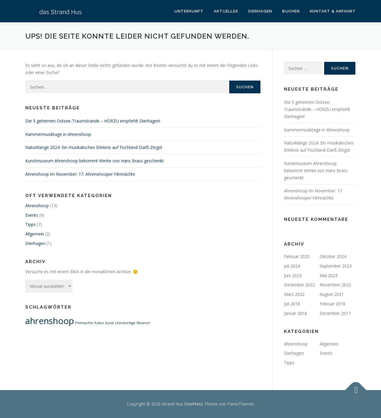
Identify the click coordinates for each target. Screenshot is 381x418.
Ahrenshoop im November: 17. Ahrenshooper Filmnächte (80, 174)
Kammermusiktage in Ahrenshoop (58, 134)
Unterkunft (189, 11)
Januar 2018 (295, 313)
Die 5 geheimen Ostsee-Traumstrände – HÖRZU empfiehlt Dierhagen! (92, 121)
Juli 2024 (292, 266)
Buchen (291, 11)
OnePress (193, 404)
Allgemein (34, 234)
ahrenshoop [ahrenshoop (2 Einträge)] (49, 321)
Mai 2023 (329, 275)
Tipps (30, 224)
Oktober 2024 (333, 256)
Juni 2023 (293, 275)
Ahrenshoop (37, 205)
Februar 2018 (332, 304)
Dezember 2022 (299, 284)
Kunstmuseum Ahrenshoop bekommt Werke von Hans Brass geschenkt (94, 161)
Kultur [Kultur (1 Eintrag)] (99, 323)
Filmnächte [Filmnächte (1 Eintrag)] (84, 323)
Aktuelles (226, 11)
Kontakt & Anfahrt (333, 11)
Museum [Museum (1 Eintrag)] (143, 323)
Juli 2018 (292, 304)
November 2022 (335, 284)
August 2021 (332, 294)
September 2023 (336, 266)
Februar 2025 (297, 256)
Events (31, 215)
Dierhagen (260, 11)
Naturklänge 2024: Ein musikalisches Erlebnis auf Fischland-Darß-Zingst (93, 147)
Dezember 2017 (335, 313)
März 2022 (294, 294)
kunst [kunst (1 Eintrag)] (109, 323)
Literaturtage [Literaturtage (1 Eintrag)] (125, 323)
